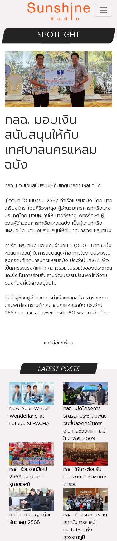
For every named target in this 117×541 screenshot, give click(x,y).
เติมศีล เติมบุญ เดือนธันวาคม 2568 (31, 511)
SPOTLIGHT (58, 35)
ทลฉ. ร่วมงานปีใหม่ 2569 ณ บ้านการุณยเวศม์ (31, 469)
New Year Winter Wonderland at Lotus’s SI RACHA (31, 409)
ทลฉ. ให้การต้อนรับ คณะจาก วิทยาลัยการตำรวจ (85, 469)
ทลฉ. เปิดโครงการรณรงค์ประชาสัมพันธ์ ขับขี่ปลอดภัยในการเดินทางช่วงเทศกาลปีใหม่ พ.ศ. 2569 (85, 416)
